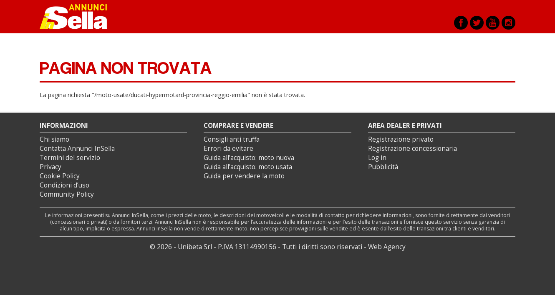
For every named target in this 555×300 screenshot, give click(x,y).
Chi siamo (54, 139)
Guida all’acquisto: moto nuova (249, 157)
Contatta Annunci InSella (77, 148)
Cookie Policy (60, 176)
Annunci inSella (78, 16)
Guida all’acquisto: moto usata (248, 166)
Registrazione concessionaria (412, 148)
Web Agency (387, 246)
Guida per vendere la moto (244, 176)
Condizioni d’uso (64, 185)
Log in (377, 157)
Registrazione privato (401, 139)
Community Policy (67, 194)
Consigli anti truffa (232, 139)
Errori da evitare (228, 148)
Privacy (50, 166)
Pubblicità (383, 166)
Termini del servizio (70, 157)
